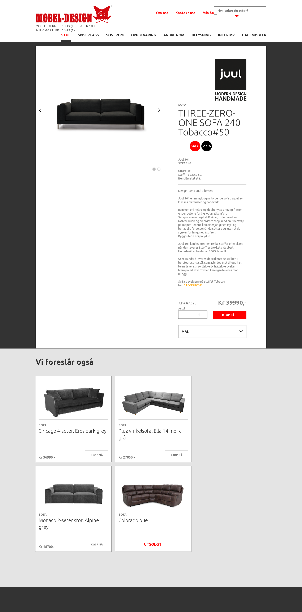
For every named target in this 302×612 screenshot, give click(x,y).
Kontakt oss (185, 13)
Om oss (162, 13)
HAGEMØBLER (254, 35)
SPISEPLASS (88, 35)
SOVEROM (115, 35)
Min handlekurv (216, 13)
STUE (65, 35)
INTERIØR (226, 35)
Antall (181, 308)
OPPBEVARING (143, 35)
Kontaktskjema (208, 602)
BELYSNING (201, 35)
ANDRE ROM (173, 35)
